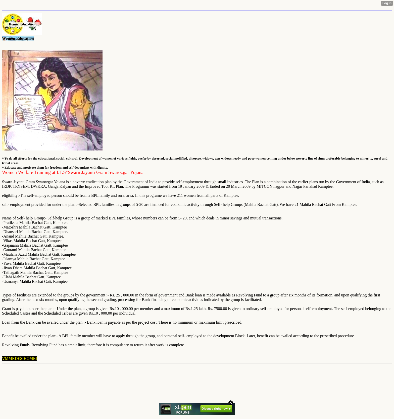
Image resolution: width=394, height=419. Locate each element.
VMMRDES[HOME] (19, 358)
